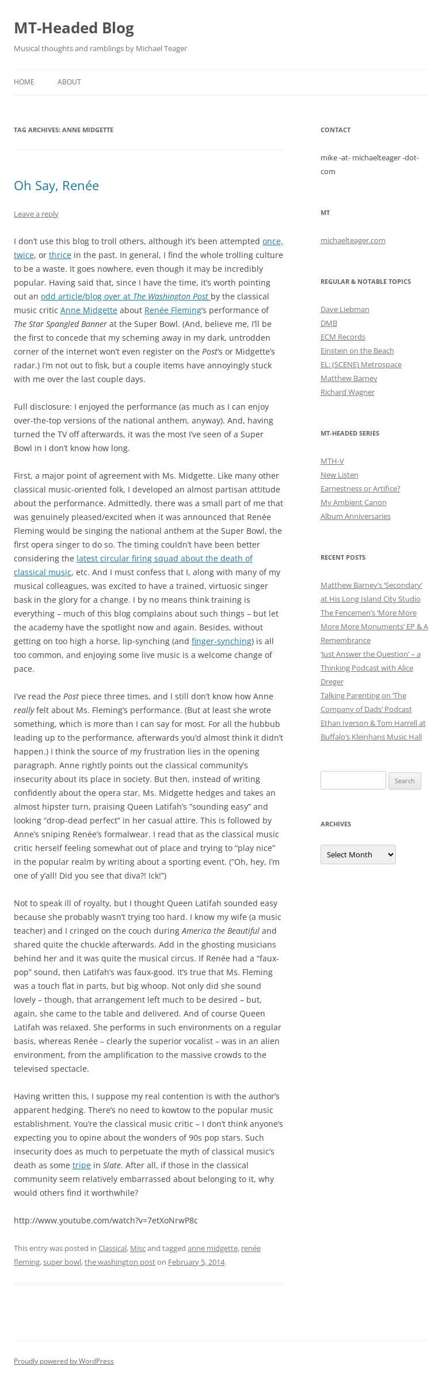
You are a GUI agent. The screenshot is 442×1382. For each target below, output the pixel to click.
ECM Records (343, 337)
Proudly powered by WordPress (64, 1361)
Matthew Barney (349, 378)
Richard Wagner (348, 392)
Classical (112, 1248)
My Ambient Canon (354, 502)
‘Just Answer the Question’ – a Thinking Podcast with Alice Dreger (371, 668)
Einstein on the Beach (357, 350)
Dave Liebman (345, 309)
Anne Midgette (88, 310)
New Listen (340, 474)
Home (24, 82)
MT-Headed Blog (74, 27)
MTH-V (332, 461)
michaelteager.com (353, 240)
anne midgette (213, 1248)
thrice (60, 254)
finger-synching (222, 641)
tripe (82, 1165)
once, (272, 241)
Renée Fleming (172, 310)
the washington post (120, 1262)
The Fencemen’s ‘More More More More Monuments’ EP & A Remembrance (374, 626)
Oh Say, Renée (56, 185)
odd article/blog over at (87, 296)
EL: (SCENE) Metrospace (361, 364)
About (69, 82)
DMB (329, 323)
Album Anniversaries (356, 516)
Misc (138, 1248)
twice (24, 254)
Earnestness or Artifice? (361, 488)
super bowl (62, 1262)
